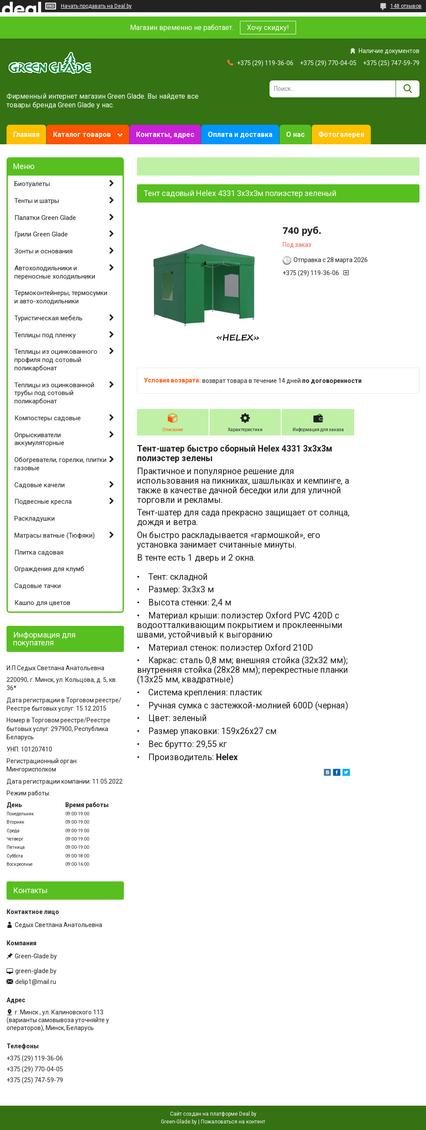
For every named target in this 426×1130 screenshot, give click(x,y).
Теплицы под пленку (45, 335)
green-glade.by (36, 970)
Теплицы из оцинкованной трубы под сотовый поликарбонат (54, 393)
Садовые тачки (37, 586)
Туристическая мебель (48, 318)
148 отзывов (406, 6)
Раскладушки (34, 518)
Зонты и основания (43, 251)
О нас (295, 134)
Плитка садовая (38, 552)
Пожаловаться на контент (233, 1122)
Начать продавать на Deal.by (96, 6)
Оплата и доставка (240, 134)
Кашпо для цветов (42, 603)
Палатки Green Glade (45, 218)
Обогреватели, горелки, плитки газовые (60, 464)
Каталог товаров (82, 134)
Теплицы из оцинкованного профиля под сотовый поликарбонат (55, 360)
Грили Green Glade (41, 234)
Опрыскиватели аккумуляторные (39, 439)
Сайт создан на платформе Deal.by (213, 1114)
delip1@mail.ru (35, 981)
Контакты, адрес (165, 134)
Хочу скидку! (268, 27)
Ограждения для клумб (49, 569)
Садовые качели (39, 485)
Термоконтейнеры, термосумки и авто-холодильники (60, 297)
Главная (26, 134)
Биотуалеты (32, 184)
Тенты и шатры (36, 201)
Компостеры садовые (47, 418)
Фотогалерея (341, 134)
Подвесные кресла (43, 501)
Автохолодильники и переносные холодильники (54, 272)
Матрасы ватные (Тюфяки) (54, 535)
